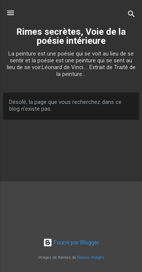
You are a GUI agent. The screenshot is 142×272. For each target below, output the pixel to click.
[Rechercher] (131, 15)
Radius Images (90, 257)
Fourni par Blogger (71, 242)
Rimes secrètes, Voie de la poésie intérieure (71, 36)
